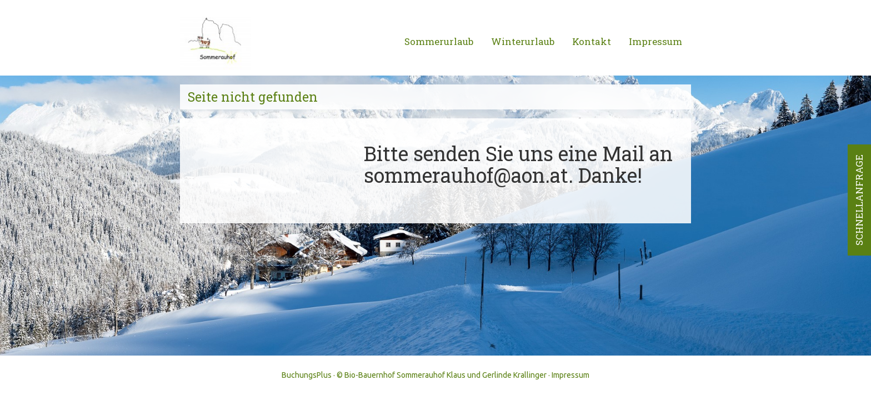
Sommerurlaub (438, 41)
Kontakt (591, 41)
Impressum (655, 41)
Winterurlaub (522, 41)
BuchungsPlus (307, 375)
